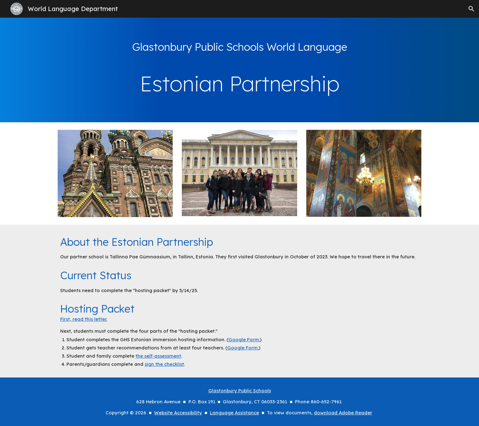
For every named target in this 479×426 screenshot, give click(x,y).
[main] (239, 47)
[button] (471, 8)
